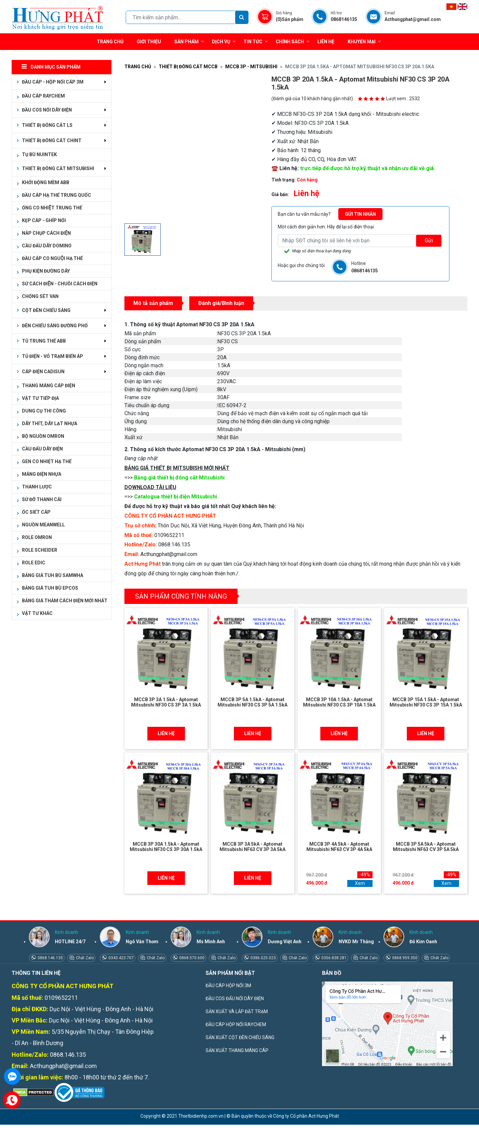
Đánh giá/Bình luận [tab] (221, 303)
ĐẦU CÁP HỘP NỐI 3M (228, 985)
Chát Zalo (84, 958)
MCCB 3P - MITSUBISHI (251, 66)
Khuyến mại (362, 41)
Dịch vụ (221, 41)
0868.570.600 (191, 958)
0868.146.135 (50, 958)
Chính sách (292, 41)
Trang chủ (110, 41)
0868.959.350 (404, 958)
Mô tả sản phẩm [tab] (153, 303)
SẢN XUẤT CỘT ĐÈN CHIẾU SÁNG (240, 1037)
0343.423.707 (120, 958)
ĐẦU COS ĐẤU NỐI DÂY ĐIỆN (235, 998)
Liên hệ (325, 41)
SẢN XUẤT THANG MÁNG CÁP (237, 1050)
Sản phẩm (189, 41)
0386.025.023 (262, 958)
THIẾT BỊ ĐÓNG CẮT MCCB (188, 66)
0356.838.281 (333, 958)
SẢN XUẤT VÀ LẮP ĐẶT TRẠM (237, 1011)
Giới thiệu (149, 41)
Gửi (429, 240)
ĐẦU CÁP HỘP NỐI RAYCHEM (236, 1024)
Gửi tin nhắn (360, 214)
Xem (360, 883)
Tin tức (255, 41)
